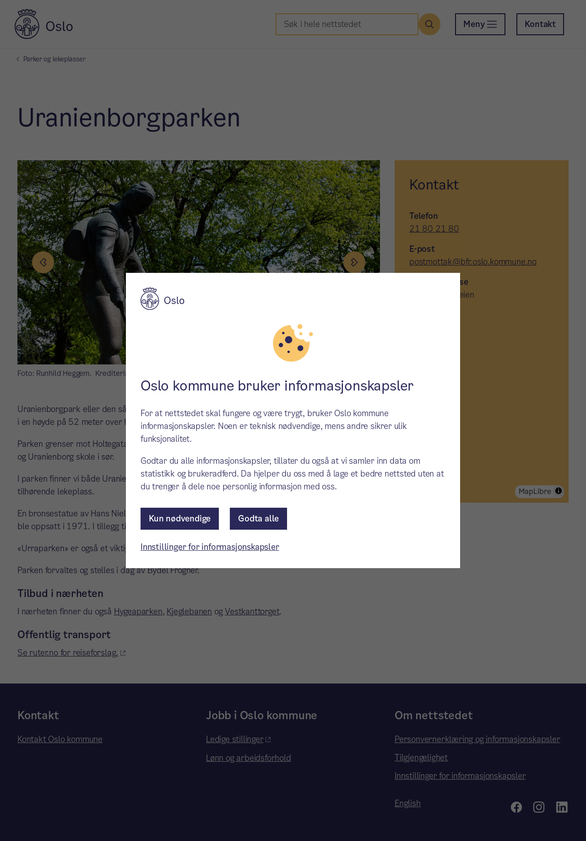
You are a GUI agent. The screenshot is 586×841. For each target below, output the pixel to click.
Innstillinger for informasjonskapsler (210, 547)
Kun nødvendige (180, 518)
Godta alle (258, 518)
